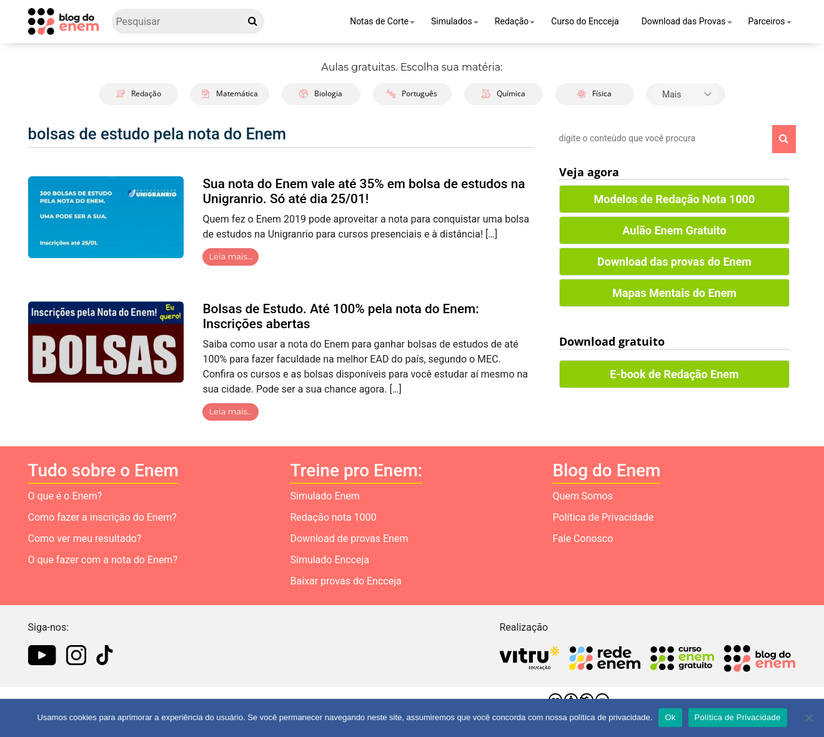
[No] (808, 717)
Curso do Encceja (584, 21)
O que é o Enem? (65, 496)
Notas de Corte (379, 21)
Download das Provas (684, 21)
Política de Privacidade (602, 517)
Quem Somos (582, 496)
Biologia (320, 93)
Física (594, 93)
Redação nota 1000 (333, 517)
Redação (512, 21)
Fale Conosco (582, 538)
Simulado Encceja (329, 560)
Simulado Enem (324, 496)
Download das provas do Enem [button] (674, 261)
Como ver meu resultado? (85, 538)
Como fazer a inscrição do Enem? (102, 517)
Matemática (229, 93)
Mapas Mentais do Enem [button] (674, 292)
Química (503, 93)
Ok (670, 717)
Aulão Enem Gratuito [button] (674, 230)
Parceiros (766, 21)
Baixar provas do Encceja (345, 581)
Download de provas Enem (349, 538)
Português (412, 93)
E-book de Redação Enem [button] (674, 374)
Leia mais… (230, 256)
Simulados (451, 21)
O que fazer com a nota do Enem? (102, 560)
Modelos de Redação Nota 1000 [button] (674, 199)
